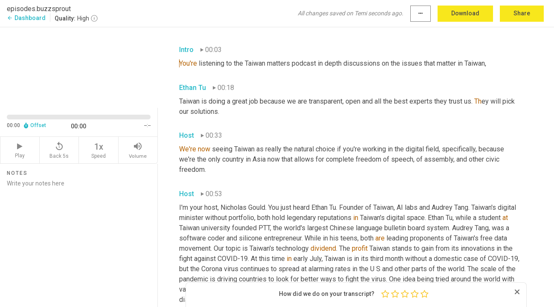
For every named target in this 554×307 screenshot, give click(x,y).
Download (465, 13)
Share (521, 13)
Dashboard (26, 17)
